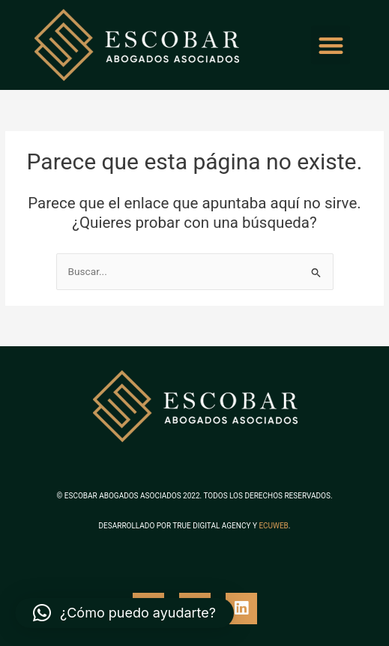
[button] (331, 45)
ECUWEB (273, 526)
